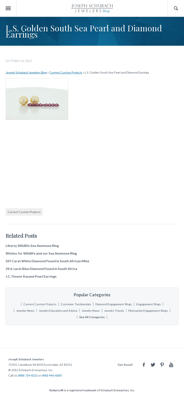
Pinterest (162, 364)
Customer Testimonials (76, 304)
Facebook (143, 364)
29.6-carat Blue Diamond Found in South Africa (41, 269)
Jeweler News (25, 310)
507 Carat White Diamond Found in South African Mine (47, 261)
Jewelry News (91, 310)
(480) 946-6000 (52, 375)
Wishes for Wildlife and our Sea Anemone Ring (41, 253)
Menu (8, 8)
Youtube (171, 364)
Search (175, 8)
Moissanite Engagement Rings (148, 310)
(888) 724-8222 (28, 375)
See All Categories (92, 317)
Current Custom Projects (65, 72)
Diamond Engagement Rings (113, 304)
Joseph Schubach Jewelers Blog (26, 72)
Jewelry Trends (114, 310)
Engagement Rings (148, 304)
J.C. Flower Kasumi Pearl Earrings (31, 276)
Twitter (152, 364)
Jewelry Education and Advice (58, 310)
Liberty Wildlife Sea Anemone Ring (32, 245)
